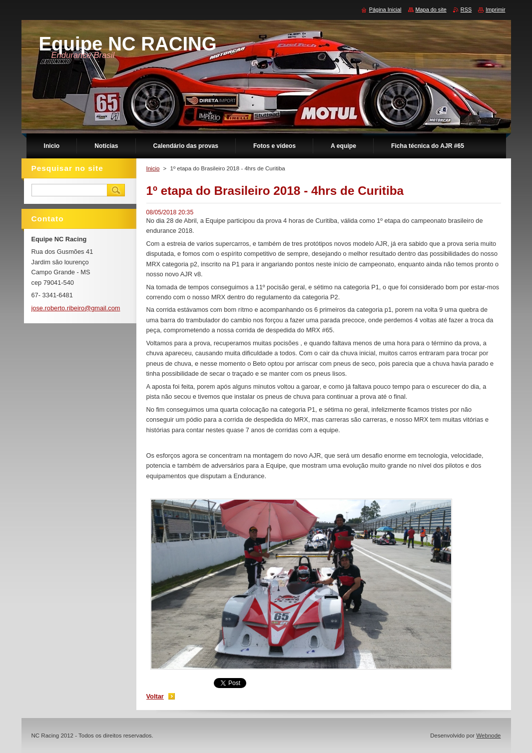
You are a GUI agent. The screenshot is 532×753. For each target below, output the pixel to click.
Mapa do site (431, 9)
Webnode (488, 736)
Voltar (155, 696)
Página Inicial (385, 9)
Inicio (153, 168)
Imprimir (495, 9)
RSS (466, 9)
